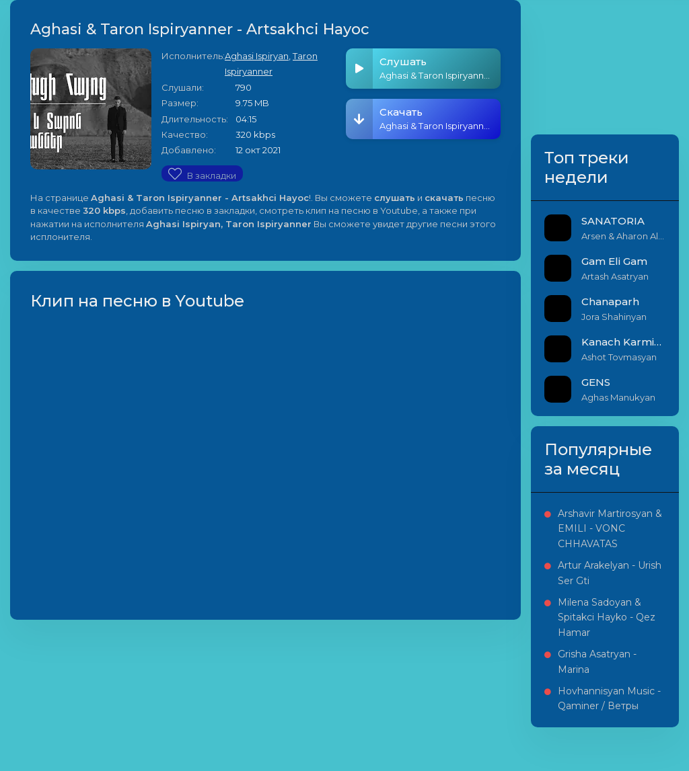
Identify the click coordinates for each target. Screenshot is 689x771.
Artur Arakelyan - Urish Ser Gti (609, 572)
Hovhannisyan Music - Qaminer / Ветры (609, 698)
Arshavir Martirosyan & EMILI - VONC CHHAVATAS (610, 529)
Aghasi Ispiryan (257, 55)
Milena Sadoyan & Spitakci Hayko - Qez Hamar (606, 617)
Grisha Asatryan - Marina (597, 661)
